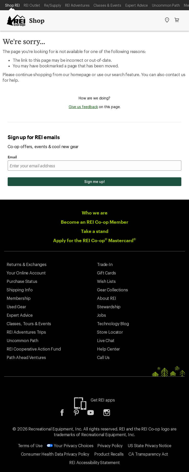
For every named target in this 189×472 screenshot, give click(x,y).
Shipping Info (20, 289)
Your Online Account (26, 272)
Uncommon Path (166, 5)
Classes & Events (107, 5)
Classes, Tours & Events (29, 323)
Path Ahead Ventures (26, 357)
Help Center (108, 348)
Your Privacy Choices (70, 445)
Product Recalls (109, 454)
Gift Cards (106, 272)
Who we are (95, 213)
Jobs (101, 315)
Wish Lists (106, 281)
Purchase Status (22, 281)
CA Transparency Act (148, 454)
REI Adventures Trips (26, 332)
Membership (18, 298)
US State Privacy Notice (149, 445)
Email (12, 157)
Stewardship (109, 306)
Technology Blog (113, 323)
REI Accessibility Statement (94, 462)
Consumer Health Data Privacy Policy (55, 454)
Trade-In (105, 264)
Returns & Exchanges (26, 264)
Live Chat (105, 340)
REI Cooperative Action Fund (34, 348)
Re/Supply (52, 5)
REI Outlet (32, 5)
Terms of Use (30, 445)
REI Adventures (77, 5)
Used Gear (16, 306)
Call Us (103, 357)
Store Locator (110, 332)
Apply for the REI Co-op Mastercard (94, 240)
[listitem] (66, 414)
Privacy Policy (110, 445)
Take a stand (94, 231)
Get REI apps (103, 399)
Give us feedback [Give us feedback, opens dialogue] (83, 107)
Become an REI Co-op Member (94, 222)
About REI (106, 298)
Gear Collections (112, 289)
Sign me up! (94, 181)
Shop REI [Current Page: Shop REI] (12, 5)
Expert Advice (136, 5)
